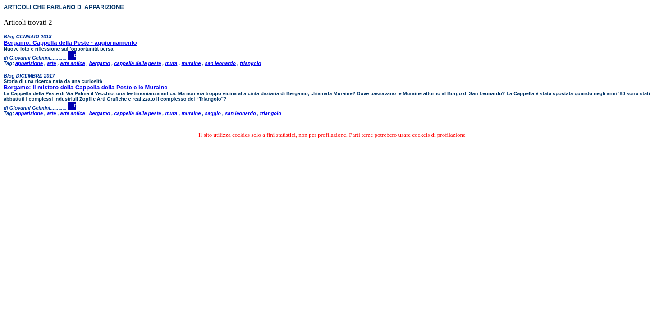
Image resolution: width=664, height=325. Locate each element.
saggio (213, 113)
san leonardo (220, 63)
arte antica (72, 63)
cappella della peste (137, 63)
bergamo (99, 63)
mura (171, 63)
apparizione (29, 63)
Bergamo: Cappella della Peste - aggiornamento (70, 42)
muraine (191, 63)
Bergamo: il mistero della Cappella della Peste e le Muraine (85, 87)
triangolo (250, 63)
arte (51, 63)
